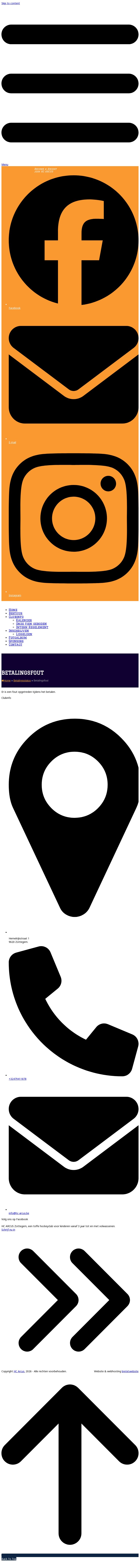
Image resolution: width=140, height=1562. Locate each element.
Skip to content (10, 3)
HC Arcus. (19, 1371)
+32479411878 (17, 1079)
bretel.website (130, 1371)
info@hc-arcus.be (19, 1213)
